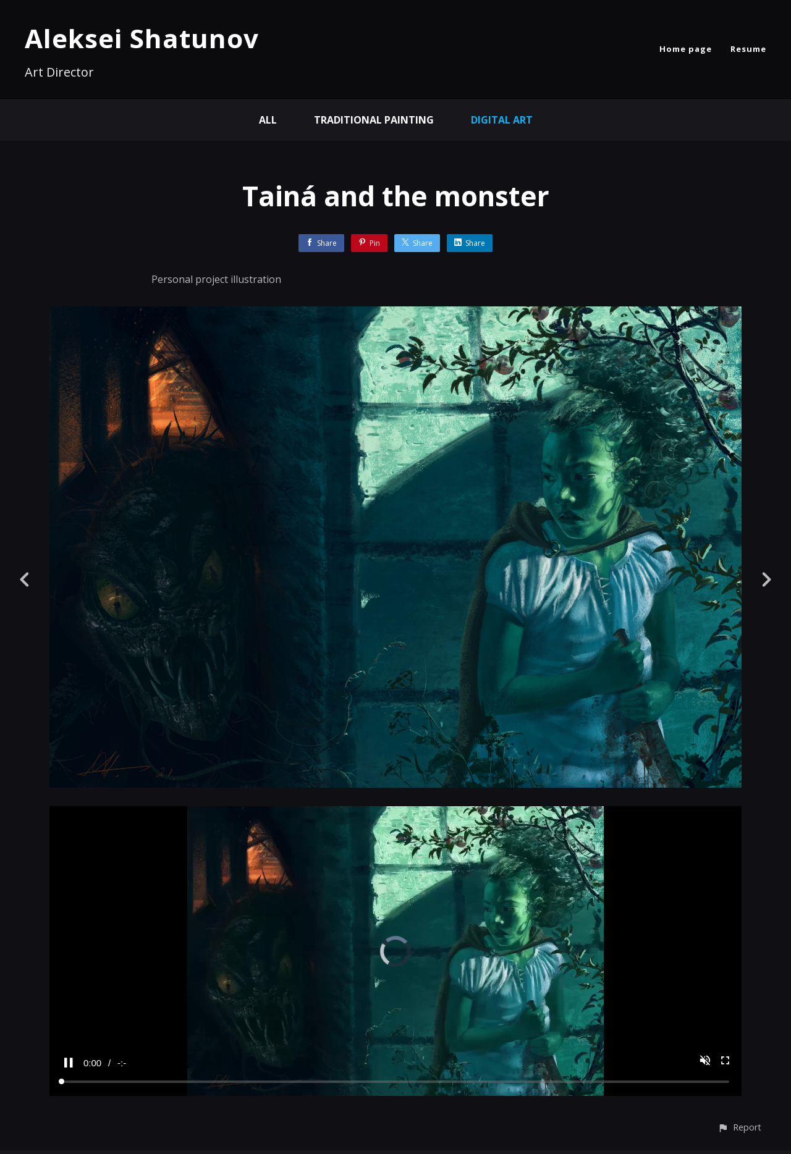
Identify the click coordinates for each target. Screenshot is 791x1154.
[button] (739, 1127)
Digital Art (502, 120)
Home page (685, 48)
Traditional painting (374, 120)
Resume (748, 48)
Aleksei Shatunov (142, 38)
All (268, 120)
